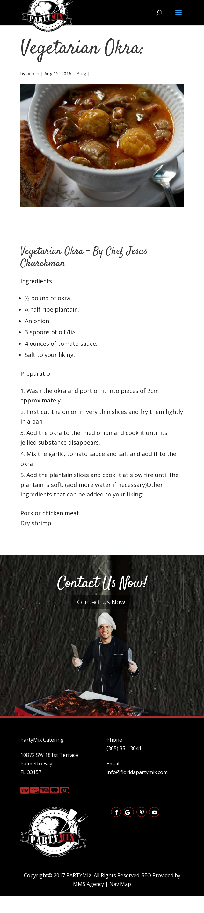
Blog (81, 73)
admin (32, 73)
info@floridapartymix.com (137, 772)
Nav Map (120, 884)
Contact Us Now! (102, 602)
